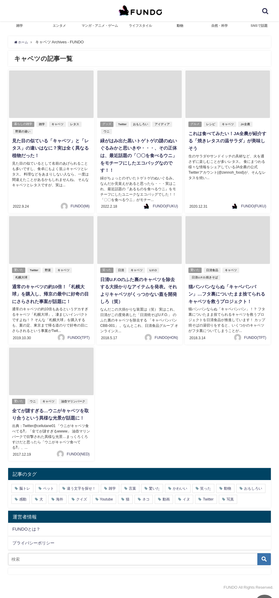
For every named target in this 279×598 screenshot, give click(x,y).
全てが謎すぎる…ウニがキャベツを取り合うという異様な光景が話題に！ (49, 414)
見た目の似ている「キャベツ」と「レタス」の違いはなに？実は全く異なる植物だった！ (49, 147)
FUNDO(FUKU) (165, 204)
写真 (230, 502)
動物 (180, 25)
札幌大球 (21, 275)
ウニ (106, 131)
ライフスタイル (140, 25)
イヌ (186, 502)
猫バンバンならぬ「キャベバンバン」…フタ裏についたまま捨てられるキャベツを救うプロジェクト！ (226, 292)
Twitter (123, 124)
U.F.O (154, 268)
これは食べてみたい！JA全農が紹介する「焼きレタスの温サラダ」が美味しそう (227, 140)
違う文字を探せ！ (81, 491)
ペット (48, 491)
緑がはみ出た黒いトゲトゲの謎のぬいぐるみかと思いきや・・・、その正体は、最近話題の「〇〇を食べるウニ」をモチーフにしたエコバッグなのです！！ (138, 155)
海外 (59, 502)
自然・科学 (219, 25)
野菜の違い (22, 131)
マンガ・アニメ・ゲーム (100, 25)
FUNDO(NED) (78, 457)
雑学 (19, 25)
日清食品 (213, 268)
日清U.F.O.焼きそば (204, 275)
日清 (122, 268)
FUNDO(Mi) (80, 204)
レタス (75, 124)
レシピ (211, 124)
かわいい (180, 491)
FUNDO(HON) (166, 334)
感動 (22, 502)
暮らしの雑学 (23, 124)
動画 (166, 502)
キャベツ (59, 124)
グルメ (195, 124)
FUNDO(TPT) (79, 334)
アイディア (163, 124)
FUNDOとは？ (26, 532)
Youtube (106, 502)
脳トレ (24, 491)
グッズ (107, 124)
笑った (107, 268)
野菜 (49, 268)
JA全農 (246, 124)
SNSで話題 (259, 25)
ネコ (146, 502)
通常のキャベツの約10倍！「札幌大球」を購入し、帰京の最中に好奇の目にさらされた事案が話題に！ (50, 292)
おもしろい (141, 124)
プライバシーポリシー (33, 546)
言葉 (132, 491)
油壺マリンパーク (74, 398)
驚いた (18, 268)
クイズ (81, 502)
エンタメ (59, 25)
